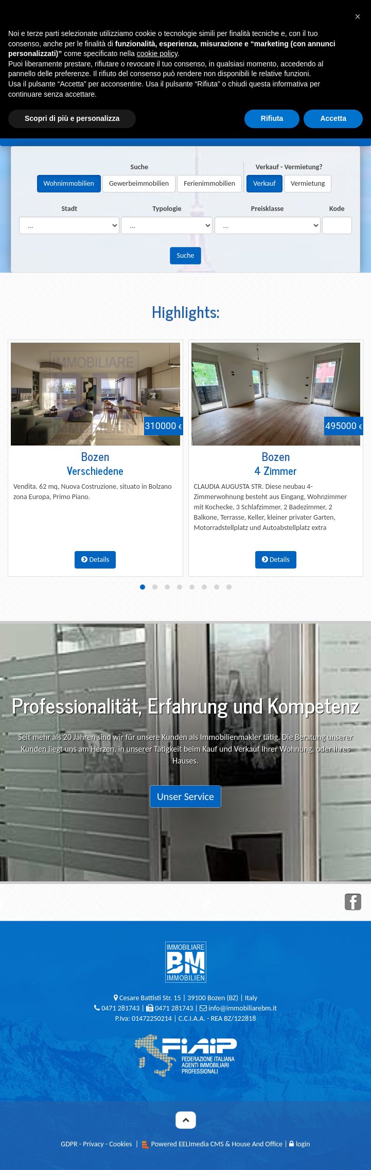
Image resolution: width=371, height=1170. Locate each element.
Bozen (95, 456)
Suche (140, 167)
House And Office (257, 1144)
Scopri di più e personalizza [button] (72, 118)
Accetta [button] (333, 118)
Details (95, 559)
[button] (357, 16)
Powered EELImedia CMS (187, 1144)
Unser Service (185, 796)
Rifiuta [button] (272, 118)
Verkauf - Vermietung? (289, 167)
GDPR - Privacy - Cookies (96, 1144)
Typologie (166, 208)
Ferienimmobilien (209, 183)
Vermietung (308, 183)
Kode (337, 208)
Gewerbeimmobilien (139, 183)
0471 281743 (120, 1008)
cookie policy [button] (157, 53)
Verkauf (264, 183)
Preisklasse (267, 208)
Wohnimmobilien (69, 183)
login (299, 1144)
